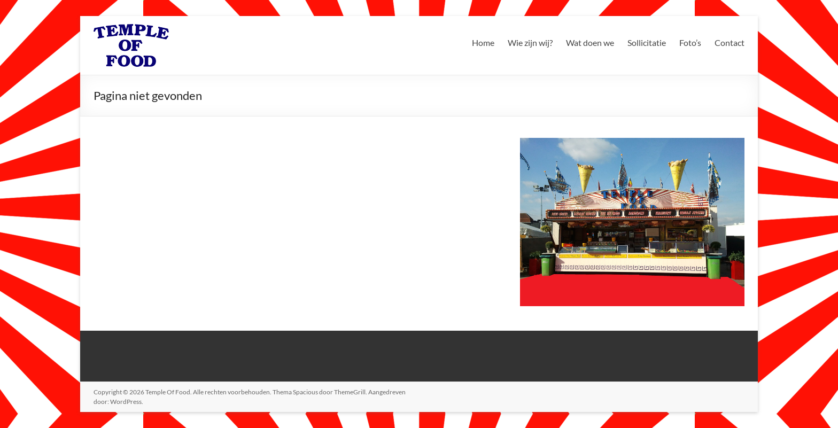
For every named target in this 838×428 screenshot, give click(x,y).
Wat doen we (590, 42)
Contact (729, 42)
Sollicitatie (646, 42)
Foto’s (690, 42)
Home (483, 42)
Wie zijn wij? (530, 42)
